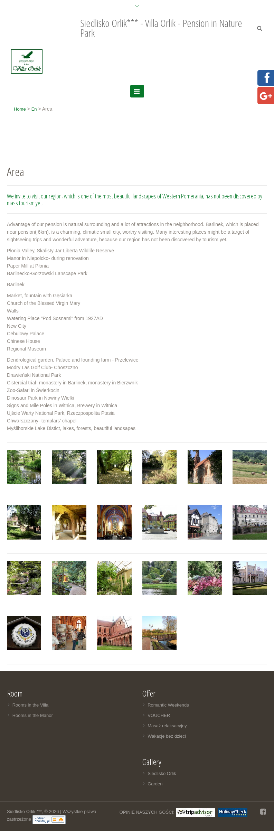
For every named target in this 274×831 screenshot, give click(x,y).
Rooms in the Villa (30, 705)
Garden (155, 783)
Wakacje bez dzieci (167, 736)
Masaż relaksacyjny (167, 725)
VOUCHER (159, 715)
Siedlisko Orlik (162, 773)
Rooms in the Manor (32, 715)
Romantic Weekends (168, 705)
